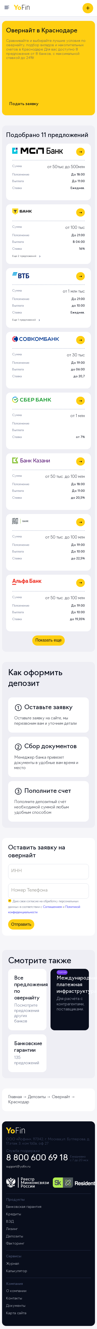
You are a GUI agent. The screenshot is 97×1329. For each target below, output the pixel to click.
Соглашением (52, 907)
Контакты (14, 1298)
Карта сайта (16, 1313)
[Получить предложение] (88, 8)
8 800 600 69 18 (37, 1158)
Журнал (12, 1264)
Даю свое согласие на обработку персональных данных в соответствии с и (44, 907)
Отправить (21, 924)
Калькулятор (16, 1271)
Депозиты (14, 1236)
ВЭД (10, 1222)
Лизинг (12, 1229)
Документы (15, 1306)
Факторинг (15, 1244)
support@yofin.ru (18, 1166)
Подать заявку (24, 104)
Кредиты (13, 1214)
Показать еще (48, 640)
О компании (16, 1291)
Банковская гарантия (23, 1207)
